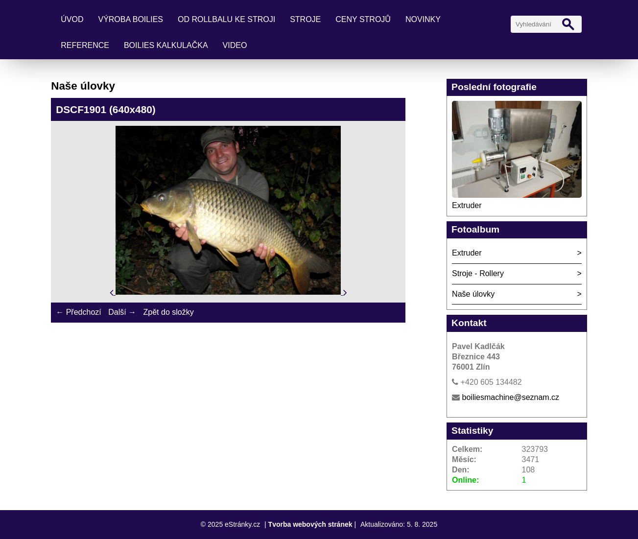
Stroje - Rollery (478, 273)
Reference (85, 45)
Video (235, 45)
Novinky (423, 19)
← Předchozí (78, 312)
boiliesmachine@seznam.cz (511, 397)
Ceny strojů (363, 19)
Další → (122, 312)
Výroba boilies (130, 19)
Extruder (466, 205)
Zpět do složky (168, 312)
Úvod (72, 19)
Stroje (305, 19)
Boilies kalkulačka (166, 45)
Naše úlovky (473, 294)
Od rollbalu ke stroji (226, 19)
